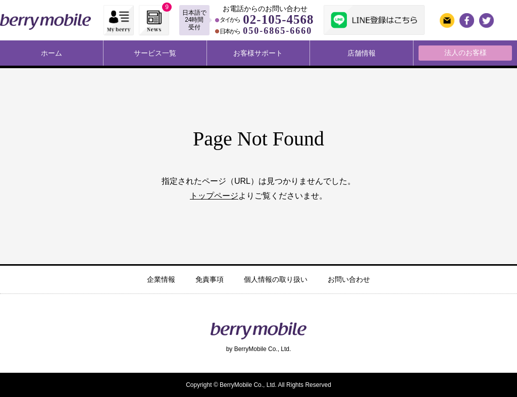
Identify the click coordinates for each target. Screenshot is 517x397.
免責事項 (209, 279)
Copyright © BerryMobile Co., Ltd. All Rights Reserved (258, 384)
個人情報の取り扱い (275, 279)
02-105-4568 (278, 19)
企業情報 (161, 279)
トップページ (214, 195)
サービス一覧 (155, 53)
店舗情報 (361, 53)
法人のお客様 (465, 52)
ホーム (51, 53)
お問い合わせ (349, 279)
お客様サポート (258, 53)
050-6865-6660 (277, 31)
